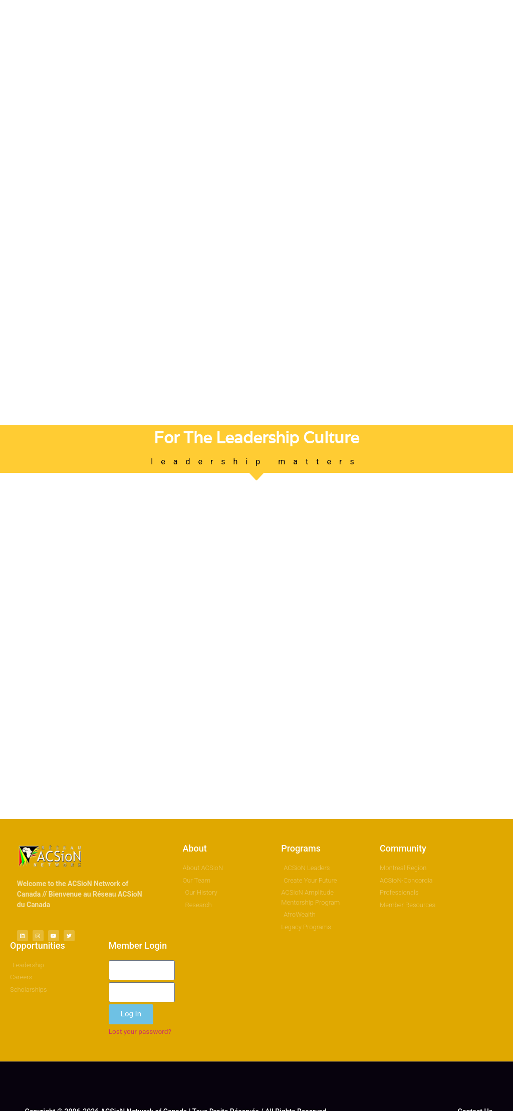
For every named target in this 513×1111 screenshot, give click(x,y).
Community (403, 848)
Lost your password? (140, 1031)
